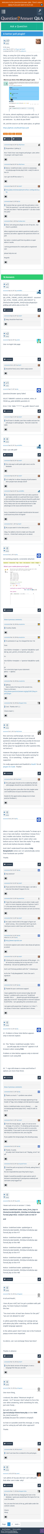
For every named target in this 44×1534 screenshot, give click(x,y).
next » (17, 1524)
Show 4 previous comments (13, 1087)
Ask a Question (18, 26)
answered (5, 290)
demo (10, 5)
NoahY (33, 764)
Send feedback (6, 1529)
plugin (5, 133)
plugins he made (9, 767)
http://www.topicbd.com (14, 940)
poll (10, 133)
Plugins (18, 49)
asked (4, 49)
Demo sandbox (17, 1529)
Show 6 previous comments (13, 619)
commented (7, 144)
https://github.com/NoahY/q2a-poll (16, 128)
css (14, 133)
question (19, 133)
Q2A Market (13, 1531)
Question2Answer (13, 1532)
